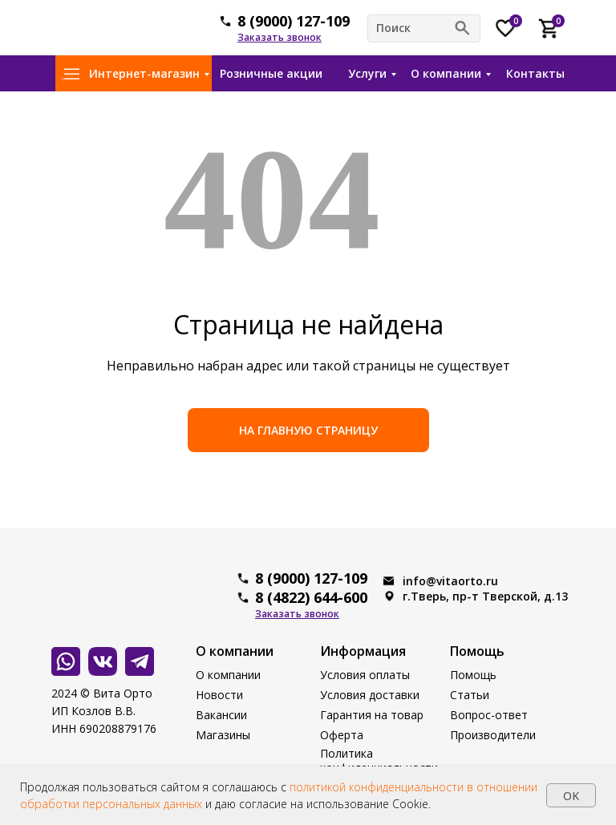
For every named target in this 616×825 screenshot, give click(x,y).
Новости (219, 694)
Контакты (535, 73)
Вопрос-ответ (489, 714)
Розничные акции (271, 73)
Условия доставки (369, 694)
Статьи (469, 694)
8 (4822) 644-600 (311, 597)
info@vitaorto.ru (450, 580)
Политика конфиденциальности (379, 760)
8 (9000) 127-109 (293, 20)
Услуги (367, 73)
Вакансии (221, 714)
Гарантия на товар (372, 714)
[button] (279, 37)
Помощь (473, 674)
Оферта (341, 734)
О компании (446, 73)
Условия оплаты (365, 674)
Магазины (223, 734)
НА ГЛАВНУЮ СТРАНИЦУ (308, 430)
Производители (493, 734)
